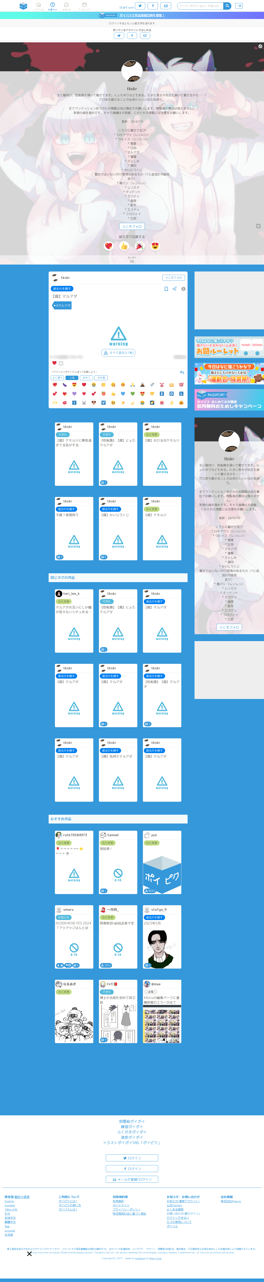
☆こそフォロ (132, 226)
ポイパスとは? (68, 1209)
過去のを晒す (62, 289)
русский (10, 1230)
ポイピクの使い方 (70, 1205)
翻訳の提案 (22, 1197)
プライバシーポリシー (127, 1209)
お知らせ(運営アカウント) (183, 1201)
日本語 (9, 1235)
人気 (72, 378)
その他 (101, 378)
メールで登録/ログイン (132, 1179)
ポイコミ (172, 1226)
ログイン (132, 1158)
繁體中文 (10, 1222)
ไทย (7, 1226)
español (10, 1205)
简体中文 (10, 1218)
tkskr (132, 89)
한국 (7, 1214)
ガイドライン (121, 1205)
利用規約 (118, 1201)
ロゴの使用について (179, 1222)
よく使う (57, 378)
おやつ (86, 378)
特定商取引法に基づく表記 (129, 1214)
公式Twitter (174, 1205)
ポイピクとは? (68, 1201)
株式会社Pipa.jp (231, 1201)
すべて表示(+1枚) (118, 353)
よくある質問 (175, 1209)
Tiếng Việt (11, 1209)
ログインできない (178, 1218)
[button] (29, 1253)
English (9, 1201)
